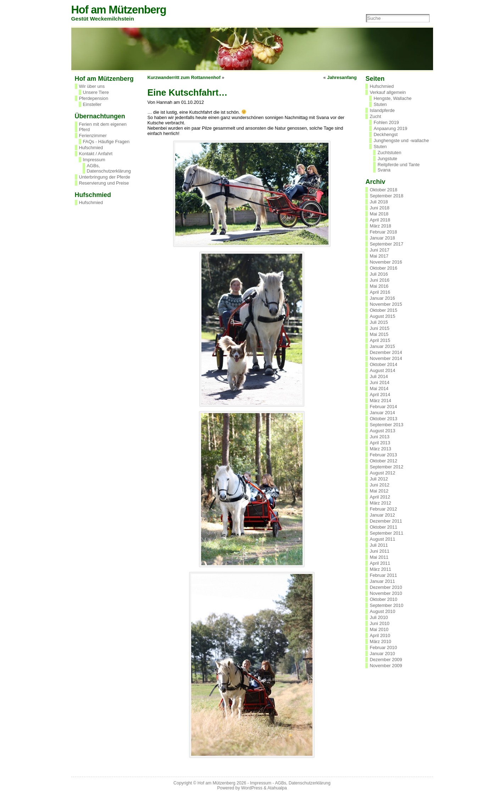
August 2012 (382, 472)
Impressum (94, 159)
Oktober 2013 (383, 418)
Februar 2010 (383, 647)
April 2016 (380, 292)
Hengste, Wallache (392, 98)
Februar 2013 (383, 454)
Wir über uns (92, 86)
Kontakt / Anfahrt (96, 153)
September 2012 (386, 466)
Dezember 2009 (386, 659)
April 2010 (380, 635)
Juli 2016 (379, 274)
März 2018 (380, 226)
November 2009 (386, 665)
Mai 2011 (379, 557)
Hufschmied (91, 147)
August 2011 (382, 539)
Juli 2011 (379, 545)
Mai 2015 (379, 334)
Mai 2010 (379, 629)
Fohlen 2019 (386, 122)
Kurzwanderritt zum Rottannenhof (184, 77)
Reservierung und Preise (104, 183)
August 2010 (382, 611)
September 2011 (386, 533)
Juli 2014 (379, 376)
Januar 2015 (382, 346)
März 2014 (380, 400)
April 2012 (380, 497)
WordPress (251, 787)
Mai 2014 (379, 388)
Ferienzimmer (93, 135)
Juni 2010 (379, 623)
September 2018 (386, 195)
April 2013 (380, 442)
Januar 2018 (382, 238)
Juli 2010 (379, 617)
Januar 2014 (382, 412)
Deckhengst (385, 134)
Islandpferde (382, 110)
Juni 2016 (379, 280)
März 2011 (380, 569)
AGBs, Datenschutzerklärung (109, 168)
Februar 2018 (383, 232)
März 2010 (380, 641)
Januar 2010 (382, 653)
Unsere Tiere (96, 92)
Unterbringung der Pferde (104, 177)
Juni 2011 (379, 551)
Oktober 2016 (383, 268)
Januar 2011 (382, 581)
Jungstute (387, 158)
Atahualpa (277, 787)
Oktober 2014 (383, 364)
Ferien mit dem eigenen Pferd (103, 127)
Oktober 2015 (383, 310)
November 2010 (386, 593)
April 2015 (380, 340)
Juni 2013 (379, 436)
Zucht (375, 116)
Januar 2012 (382, 515)
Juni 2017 (379, 250)
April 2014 (380, 394)
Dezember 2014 (386, 352)
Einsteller (92, 104)
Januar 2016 (382, 298)
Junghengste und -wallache (401, 140)
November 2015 (386, 304)
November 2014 (386, 358)
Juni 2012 (379, 485)
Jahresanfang (341, 77)
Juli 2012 (379, 479)
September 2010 (386, 605)
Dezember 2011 (386, 521)
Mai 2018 (379, 213)
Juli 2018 (379, 201)
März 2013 (380, 448)
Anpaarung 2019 (390, 128)
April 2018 (380, 220)
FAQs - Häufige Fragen (106, 141)
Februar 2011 (383, 575)
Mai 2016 (379, 286)
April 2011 (380, 563)
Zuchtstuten (389, 152)
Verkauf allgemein (388, 92)
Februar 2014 (383, 406)
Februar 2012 (383, 509)
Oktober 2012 (383, 460)
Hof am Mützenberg (118, 10)
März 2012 (380, 503)
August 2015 (382, 316)
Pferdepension (94, 98)
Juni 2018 (379, 207)
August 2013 (382, 430)
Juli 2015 (379, 322)
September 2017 (386, 244)
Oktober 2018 (383, 189)
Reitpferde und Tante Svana (398, 167)
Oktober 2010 (383, 599)
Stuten (380, 104)
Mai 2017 (379, 256)
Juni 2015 (379, 328)
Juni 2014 (379, 382)
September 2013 (386, 424)
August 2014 (382, 370)
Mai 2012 (379, 491)
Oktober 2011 (383, 527)
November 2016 (386, 262)
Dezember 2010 (386, 587)
